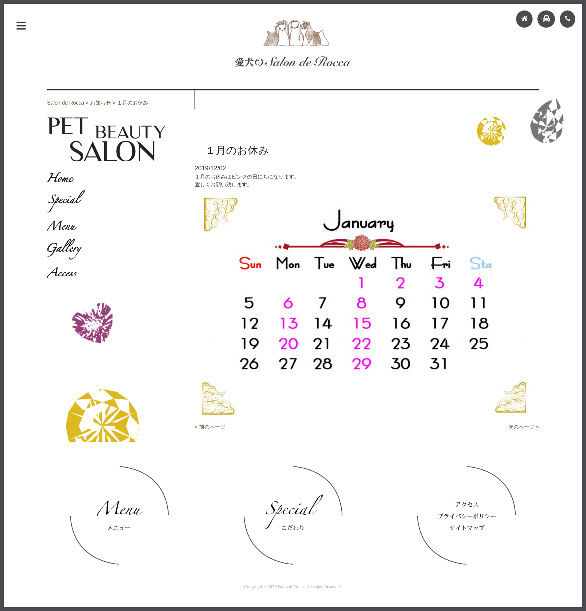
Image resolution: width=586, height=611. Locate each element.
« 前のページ (210, 427)
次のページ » (523, 427)
